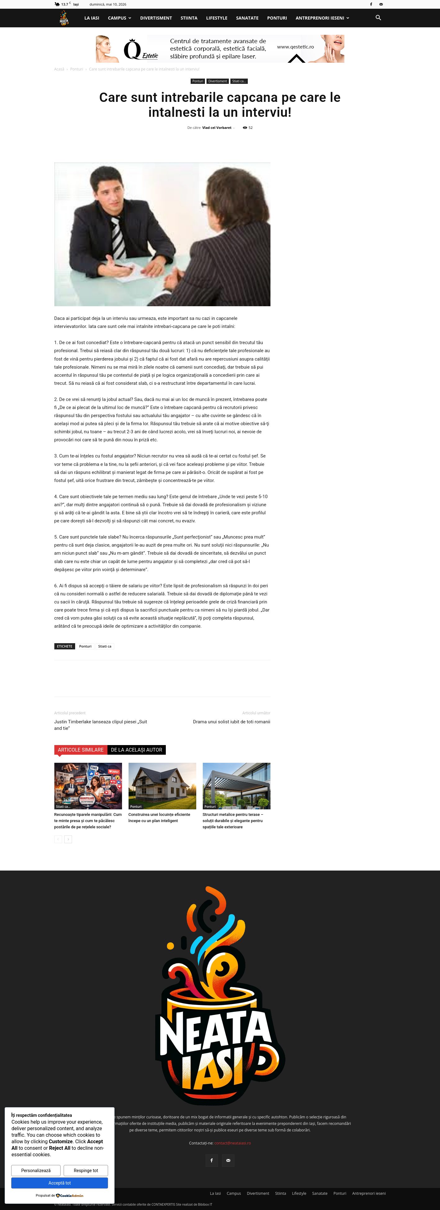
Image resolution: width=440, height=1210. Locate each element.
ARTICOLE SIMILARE (81, 750)
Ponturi (277, 18)
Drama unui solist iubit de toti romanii (231, 722)
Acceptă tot (59, 1182)
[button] (378, 18)
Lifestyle (216, 18)
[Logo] (67, 18)
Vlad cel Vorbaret (216, 127)
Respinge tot (86, 1170)
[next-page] (68, 839)
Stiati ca (104, 646)
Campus (119, 18)
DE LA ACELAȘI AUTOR (136, 750)
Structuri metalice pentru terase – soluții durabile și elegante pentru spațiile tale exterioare (233, 820)
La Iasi (91, 18)
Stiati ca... (239, 81)
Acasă (59, 69)
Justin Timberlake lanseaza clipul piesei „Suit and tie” (100, 725)
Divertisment (156, 18)
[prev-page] (58, 839)
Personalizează (36, 1170)
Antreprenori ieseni (322, 18)
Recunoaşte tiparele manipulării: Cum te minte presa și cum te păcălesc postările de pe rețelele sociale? (88, 820)
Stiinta (189, 18)
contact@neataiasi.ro (232, 1143)
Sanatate (247, 18)
